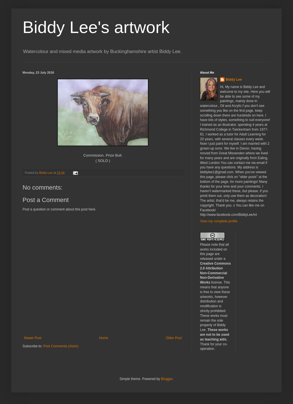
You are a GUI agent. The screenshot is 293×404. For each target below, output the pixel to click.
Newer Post (32, 338)
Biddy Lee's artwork (96, 27)
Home (103, 338)
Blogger (166, 379)
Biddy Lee (234, 80)
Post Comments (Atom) (60, 346)
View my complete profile (218, 221)
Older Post (174, 338)
